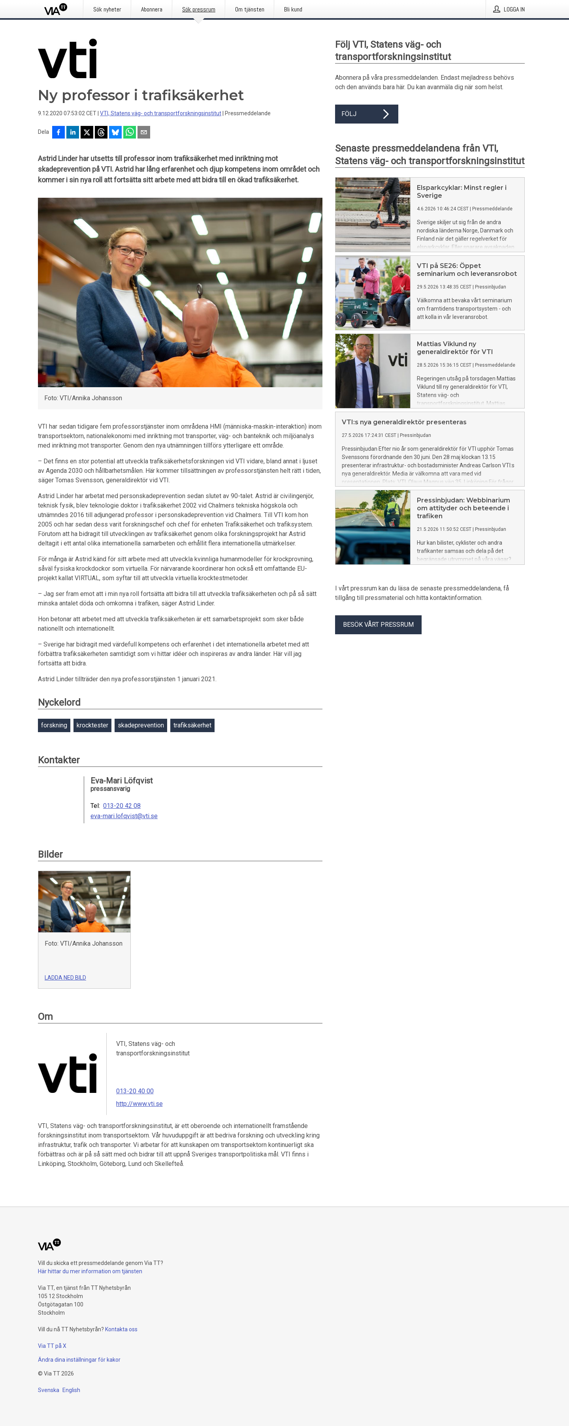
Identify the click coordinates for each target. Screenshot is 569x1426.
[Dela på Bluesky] (115, 133)
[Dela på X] (87, 133)
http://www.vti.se (139, 1103)
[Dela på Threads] (101, 133)
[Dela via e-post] (144, 133)
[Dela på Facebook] (58, 133)
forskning (54, 725)
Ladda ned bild (65, 977)
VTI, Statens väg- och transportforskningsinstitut (160, 113)
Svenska (48, 1390)
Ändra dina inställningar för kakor (79, 1360)
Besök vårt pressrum (378, 624)
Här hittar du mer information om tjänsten (90, 1271)
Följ (366, 114)
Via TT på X (52, 1346)
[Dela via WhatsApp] (129, 133)
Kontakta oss (121, 1329)
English (71, 1390)
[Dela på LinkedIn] (72, 133)
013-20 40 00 (135, 1091)
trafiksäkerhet (192, 725)
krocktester (92, 725)
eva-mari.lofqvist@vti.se (124, 816)
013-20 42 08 (122, 806)
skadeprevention (141, 725)
